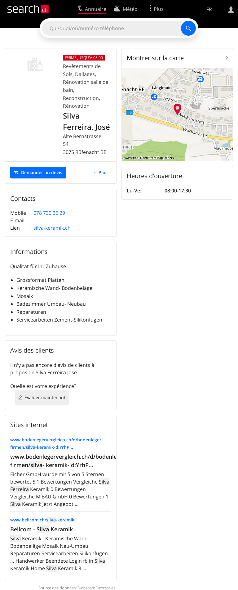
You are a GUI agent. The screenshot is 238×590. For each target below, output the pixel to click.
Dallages (85, 74)
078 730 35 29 (49, 212)
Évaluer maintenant (44, 397)
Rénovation (76, 105)
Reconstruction (81, 98)
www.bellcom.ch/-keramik (42, 520)
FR (209, 9)
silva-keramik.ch (52, 227)
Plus (103, 172)
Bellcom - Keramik (41, 529)
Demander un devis (41, 172)
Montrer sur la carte (155, 58)
